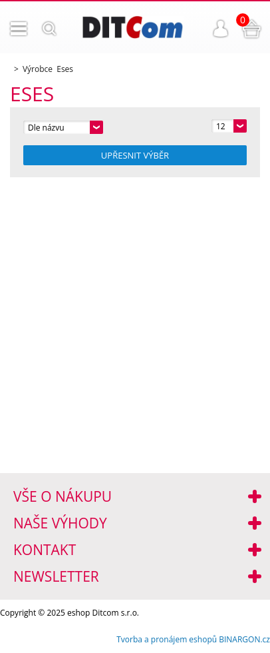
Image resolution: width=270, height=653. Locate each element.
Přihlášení (221, 29)
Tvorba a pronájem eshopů (166, 639)
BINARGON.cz (244, 639)
